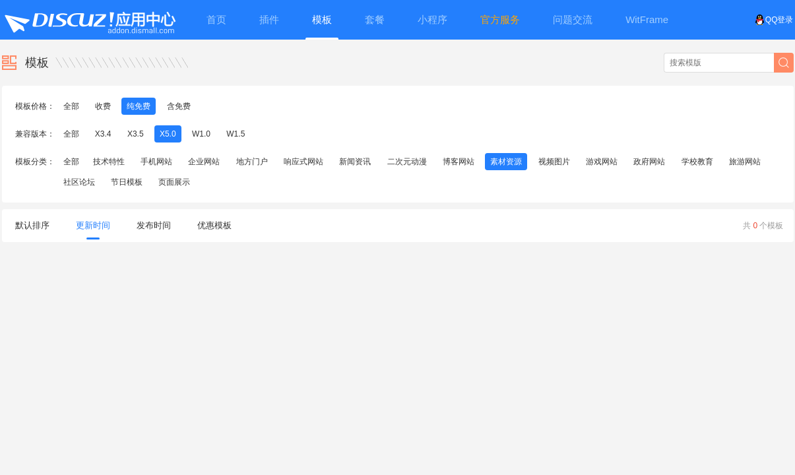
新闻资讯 (355, 161)
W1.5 (235, 134)
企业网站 (204, 161)
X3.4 (103, 134)
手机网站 (156, 161)
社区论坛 (79, 182)
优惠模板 (214, 225)
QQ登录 (774, 19)
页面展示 (174, 182)
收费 (103, 106)
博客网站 (458, 161)
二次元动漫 (407, 161)
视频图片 (554, 161)
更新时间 (93, 229)
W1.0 (201, 134)
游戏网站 (602, 161)
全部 (71, 106)
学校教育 (697, 161)
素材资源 (506, 161)
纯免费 (138, 106)
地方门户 (252, 161)
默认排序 (32, 225)
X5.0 (168, 134)
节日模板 (127, 182)
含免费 (179, 106)
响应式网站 (303, 161)
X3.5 (135, 134)
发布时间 (154, 225)
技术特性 (109, 161)
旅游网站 (745, 161)
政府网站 (649, 161)
